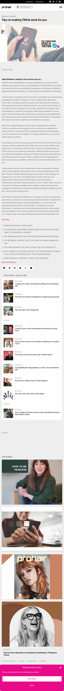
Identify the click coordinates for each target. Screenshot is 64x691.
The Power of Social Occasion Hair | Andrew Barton (33, 354)
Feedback (42, 661)
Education (18, 281)
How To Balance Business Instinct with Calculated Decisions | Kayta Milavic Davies (37, 413)
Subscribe (29, 2)
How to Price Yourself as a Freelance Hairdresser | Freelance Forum (37, 342)
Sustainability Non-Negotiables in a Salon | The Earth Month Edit (37, 368)
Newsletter (39, 2)
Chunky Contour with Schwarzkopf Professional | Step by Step (36, 329)
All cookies (32, 679)
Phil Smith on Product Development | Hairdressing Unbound (37, 297)
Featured (12, 16)
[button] (60, 667)
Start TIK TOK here (9, 262)
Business (5, 16)
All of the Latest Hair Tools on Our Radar (29, 393)
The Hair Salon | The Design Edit (26, 310)
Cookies (22, 661)
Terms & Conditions (9, 661)
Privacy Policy (32, 661)
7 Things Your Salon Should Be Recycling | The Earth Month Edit (37, 285)
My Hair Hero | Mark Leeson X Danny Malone (31, 380)
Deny (32, 685)
